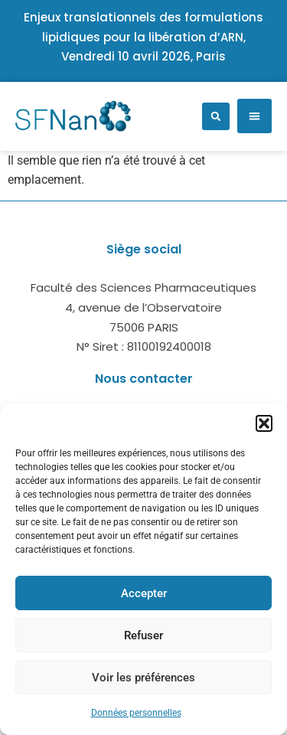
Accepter (144, 593)
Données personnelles (136, 712)
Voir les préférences (143, 677)
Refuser (143, 635)
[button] (264, 423)
